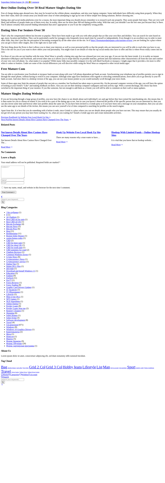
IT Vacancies (11, 292)
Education (10, 276)
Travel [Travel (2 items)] (6, 374)
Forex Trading (12, 287)
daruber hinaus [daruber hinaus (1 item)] (12, 370)
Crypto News (11, 259)
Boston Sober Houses (15, 238)
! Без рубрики (12, 215)
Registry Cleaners (13, 313)
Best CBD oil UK (13, 224)
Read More (6, 147)
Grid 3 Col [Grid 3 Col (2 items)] (54, 369)
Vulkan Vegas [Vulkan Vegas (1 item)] (23, 374)
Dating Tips (11, 266)
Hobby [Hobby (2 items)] (68, 369)
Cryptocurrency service (16, 264)
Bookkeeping (11, 236)
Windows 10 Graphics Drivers (18, 332)
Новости (10, 339)
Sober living (11, 320)
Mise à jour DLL (13, 299)
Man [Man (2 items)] (106, 369)
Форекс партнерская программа (20, 348)
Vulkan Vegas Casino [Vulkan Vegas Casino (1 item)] (33, 374)
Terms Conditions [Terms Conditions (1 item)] (149, 370)
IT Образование (13, 294)
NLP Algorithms (13, 304)
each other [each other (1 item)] (19, 370)
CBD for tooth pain (14, 250)
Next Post (36, 119)
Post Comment (8, 195)
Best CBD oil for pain (15, 222)
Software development (15, 322)
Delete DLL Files (13, 269)
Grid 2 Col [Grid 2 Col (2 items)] (37, 369)
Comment (34, 2)
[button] (2, 387)
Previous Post (26, 117)
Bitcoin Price (11, 231)
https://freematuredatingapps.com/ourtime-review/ (112, 40)
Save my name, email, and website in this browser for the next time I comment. (37, 190)
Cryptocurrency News (15, 261)
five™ (9, 283)
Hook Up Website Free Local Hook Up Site (78, 132)
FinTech (9, 280)
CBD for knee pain (14, 245)
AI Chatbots (11, 219)
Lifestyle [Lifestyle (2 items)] (89, 369)
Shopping (10, 315)
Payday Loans (12, 308)
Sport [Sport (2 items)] (131, 369)
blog (8, 233)
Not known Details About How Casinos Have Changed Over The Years (24, 134)
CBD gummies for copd (16, 252)
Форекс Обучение (14, 346)
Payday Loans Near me (16, 311)
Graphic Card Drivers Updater (18, 290)
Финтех (9, 341)
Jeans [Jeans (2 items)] (78, 369)
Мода (8, 336)
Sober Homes (12, 318)
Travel (9, 325)
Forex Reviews (12, 285)
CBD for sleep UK (14, 247)
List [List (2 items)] (99, 369)
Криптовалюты (13, 334)
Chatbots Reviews (13, 254)
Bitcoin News (12, 229)
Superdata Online (8, 2)
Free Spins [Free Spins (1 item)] (25, 370)
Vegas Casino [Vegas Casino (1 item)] (15, 374)
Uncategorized (12, 327)
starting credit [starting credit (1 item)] (140, 370)
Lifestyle (10, 297)
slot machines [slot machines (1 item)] (123, 370)
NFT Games (11, 301)
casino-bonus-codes (14, 240)
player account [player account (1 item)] (115, 370)
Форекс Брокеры (13, 343)
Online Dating (12, 306)
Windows (10, 329)
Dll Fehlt (10, 271)
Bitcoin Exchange (13, 226)
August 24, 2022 (22, 2)
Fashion (9, 278)
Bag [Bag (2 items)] (4, 369)
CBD (8, 243)
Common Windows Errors (17, 257)
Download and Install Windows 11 (20, 273)
